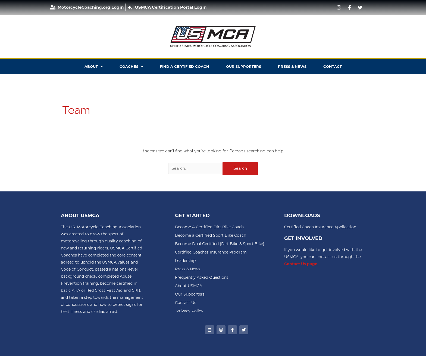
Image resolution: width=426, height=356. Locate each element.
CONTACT (332, 66)
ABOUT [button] (93, 66)
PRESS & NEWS (292, 66)
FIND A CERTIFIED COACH (184, 66)
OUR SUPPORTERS (243, 66)
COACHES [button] (131, 66)
